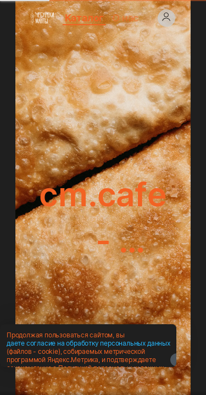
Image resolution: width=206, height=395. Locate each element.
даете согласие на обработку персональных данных (88, 371)
